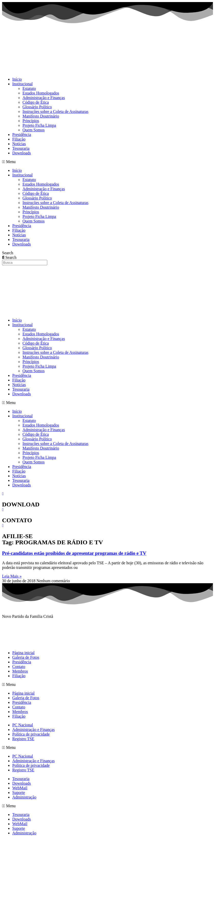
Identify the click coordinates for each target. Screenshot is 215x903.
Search (7, 253)
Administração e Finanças (43, 97)
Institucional (22, 84)
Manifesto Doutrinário (40, 116)
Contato (18, 666)
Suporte (18, 792)
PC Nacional (22, 725)
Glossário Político (37, 107)
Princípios (30, 121)
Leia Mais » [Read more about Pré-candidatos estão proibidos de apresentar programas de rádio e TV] (11, 576)
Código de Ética (35, 102)
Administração (24, 797)
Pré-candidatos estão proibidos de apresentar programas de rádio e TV (74, 553)
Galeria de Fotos (25, 657)
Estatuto (29, 88)
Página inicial (23, 653)
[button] (107, 162)
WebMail (19, 788)
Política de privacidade (31, 734)
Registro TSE (23, 739)
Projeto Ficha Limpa (39, 125)
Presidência (21, 134)
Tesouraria (20, 148)
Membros (20, 671)
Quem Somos (33, 130)
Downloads (21, 153)
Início (17, 79)
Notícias (19, 144)
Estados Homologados (40, 93)
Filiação (19, 139)
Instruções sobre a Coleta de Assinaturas (55, 111)
